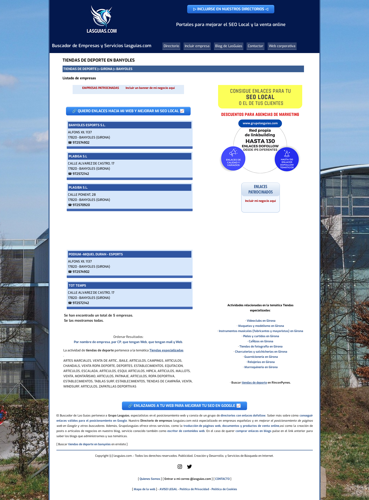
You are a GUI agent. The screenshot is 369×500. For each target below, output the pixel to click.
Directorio (171, 46)
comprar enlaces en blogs (253, 431)
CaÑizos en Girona (261, 341)
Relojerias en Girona (261, 362)
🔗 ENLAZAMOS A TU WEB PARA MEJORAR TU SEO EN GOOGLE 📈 (184, 405)
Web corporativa (282, 46)
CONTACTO (222, 479)
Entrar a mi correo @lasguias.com (187, 479)
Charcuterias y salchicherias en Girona (261, 352)
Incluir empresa (197, 46)
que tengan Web (135, 342)
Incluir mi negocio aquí (260, 201)
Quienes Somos (150, 479)
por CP (116, 342)
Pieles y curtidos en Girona (261, 336)
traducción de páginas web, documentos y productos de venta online (231, 426)
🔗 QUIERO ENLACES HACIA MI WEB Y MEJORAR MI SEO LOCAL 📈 (128, 111)
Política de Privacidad (194, 489)
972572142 (81, 174)
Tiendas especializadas (166, 350)
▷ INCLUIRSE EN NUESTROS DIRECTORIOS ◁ (230, 9)
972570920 (81, 205)
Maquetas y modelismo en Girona (261, 326)
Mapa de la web (144, 489)
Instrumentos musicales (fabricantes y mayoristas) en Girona (261, 331)
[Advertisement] (128, 230)
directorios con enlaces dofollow (243, 415)
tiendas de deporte (254, 383)
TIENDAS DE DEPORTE (80, 69)
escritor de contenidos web (186, 431)
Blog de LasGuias (228, 46)
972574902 (81, 142)
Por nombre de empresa (92, 342)
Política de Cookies (224, 489)
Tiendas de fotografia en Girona (261, 346)
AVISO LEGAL (168, 489)
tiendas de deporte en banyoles (89, 444)
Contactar (255, 46)
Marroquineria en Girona (261, 367)
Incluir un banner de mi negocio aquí (150, 88)
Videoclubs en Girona (261, 321)
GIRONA (106, 69)
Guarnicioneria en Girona (261, 357)
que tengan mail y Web (165, 342)
